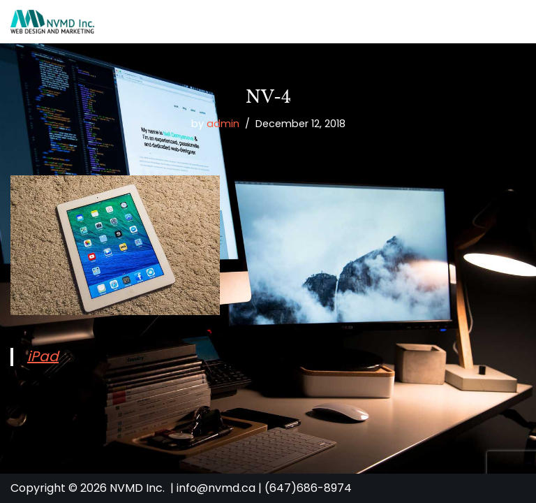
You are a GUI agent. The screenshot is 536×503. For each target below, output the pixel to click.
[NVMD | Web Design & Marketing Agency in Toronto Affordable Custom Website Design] (52, 22)
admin (223, 124)
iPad (43, 356)
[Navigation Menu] (509, 22)
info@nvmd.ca (216, 488)
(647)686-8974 (308, 488)
